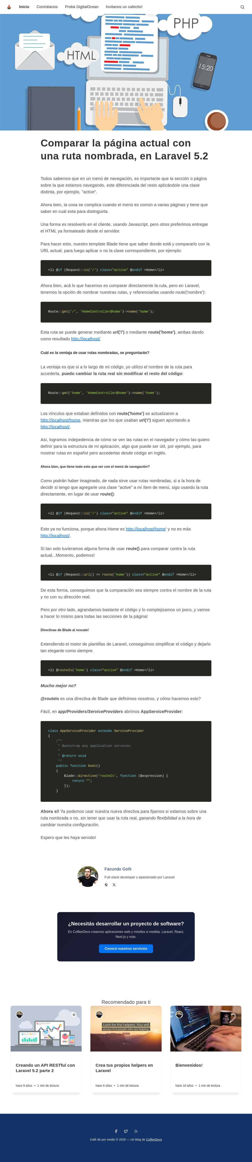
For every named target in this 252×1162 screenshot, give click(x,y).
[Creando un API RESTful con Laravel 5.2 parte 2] (46, 1072)
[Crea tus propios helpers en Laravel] (125, 1072)
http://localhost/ (85, 338)
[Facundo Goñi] (19, 1014)
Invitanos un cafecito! (124, 7)
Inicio (24, 7)
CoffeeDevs (154, 1139)
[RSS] (136, 1131)
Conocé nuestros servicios (126, 948)
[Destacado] (73, 1014)
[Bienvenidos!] (205, 1072)
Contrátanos (47, 7)
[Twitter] (114, 884)
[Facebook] (116, 1131)
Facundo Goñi (118, 869)
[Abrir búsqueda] (242, 7)
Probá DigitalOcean (82, 7)
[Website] (106, 884)
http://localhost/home (60, 420)
